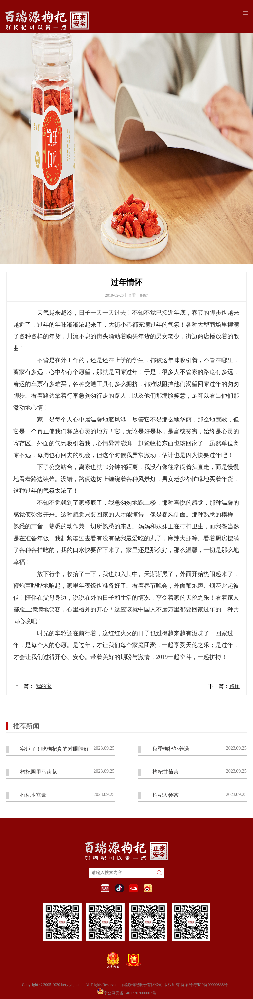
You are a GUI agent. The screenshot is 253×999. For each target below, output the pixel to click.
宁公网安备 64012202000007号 (126, 991)
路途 (234, 686)
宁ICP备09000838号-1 (212, 985)
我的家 (44, 686)
